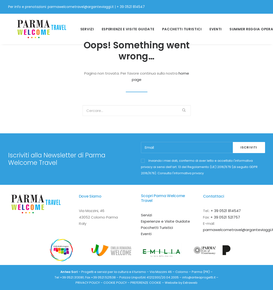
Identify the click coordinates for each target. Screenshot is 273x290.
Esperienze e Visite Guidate (165, 221)
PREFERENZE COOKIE (145, 282)
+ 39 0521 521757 (225, 217)
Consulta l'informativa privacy (181, 173)
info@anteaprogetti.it (199, 277)
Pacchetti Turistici (179, 27)
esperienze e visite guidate (125, 27)
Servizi (84, 27)
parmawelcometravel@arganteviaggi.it (81, 6)
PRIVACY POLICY (88, 282)
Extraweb (190, 282)
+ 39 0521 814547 (131, 6)
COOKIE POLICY (115, 282)
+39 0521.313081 (72, 277)
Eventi (213, 27)
